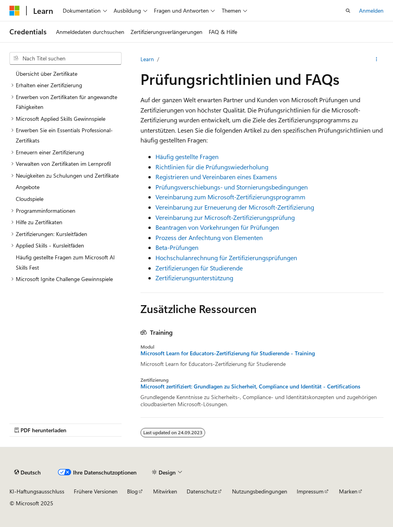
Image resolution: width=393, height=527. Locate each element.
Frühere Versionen (96, 491)
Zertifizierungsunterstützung (194, 278)
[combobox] (65, 58)
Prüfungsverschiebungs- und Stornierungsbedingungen (231, 187)
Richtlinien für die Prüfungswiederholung (211, 167)
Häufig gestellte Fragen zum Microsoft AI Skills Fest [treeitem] (65, 262)
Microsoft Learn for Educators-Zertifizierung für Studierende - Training (227, 353)
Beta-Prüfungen (176, 247)
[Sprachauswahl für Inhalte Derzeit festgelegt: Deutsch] (27, 472)
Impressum (310, 491)
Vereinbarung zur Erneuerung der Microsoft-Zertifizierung (234, 207)
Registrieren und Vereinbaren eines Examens (216, 177)
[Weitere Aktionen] (377, 59)
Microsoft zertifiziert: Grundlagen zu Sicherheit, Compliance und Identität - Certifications (250, 386)
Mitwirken (165, 491)
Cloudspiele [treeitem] (29, 199)
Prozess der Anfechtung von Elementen (209, 237)
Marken (348, 491)
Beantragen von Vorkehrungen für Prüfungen (217, 227)
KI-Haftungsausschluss (36, 491)
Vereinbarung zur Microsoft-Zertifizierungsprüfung (225, 217)
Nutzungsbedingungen (259, 491)
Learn (147, 59)
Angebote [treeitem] (27, 187)
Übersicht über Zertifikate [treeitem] (46, 73)
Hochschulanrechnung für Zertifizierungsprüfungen (226, 257)
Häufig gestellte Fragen (187, 156)
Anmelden (371, 10)
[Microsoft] (14, 11)
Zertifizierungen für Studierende (199, 268)
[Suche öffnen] (348, 11)
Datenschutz (202, 491)
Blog (132, 491)
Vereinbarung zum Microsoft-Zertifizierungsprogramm (230, 197)
